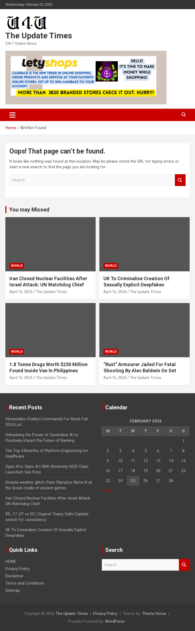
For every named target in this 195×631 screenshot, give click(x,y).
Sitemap (12, 590)
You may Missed (29, 209)
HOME (10, 561)
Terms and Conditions (24, 583)
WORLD (17, 266)
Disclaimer (14, 576)
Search (180, 180)
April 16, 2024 (20, 292)
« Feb (106, 490)
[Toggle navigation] (12, 115)
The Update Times (38, 35)
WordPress (115, 621)
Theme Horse (154, 613)
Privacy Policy (17, 568)
